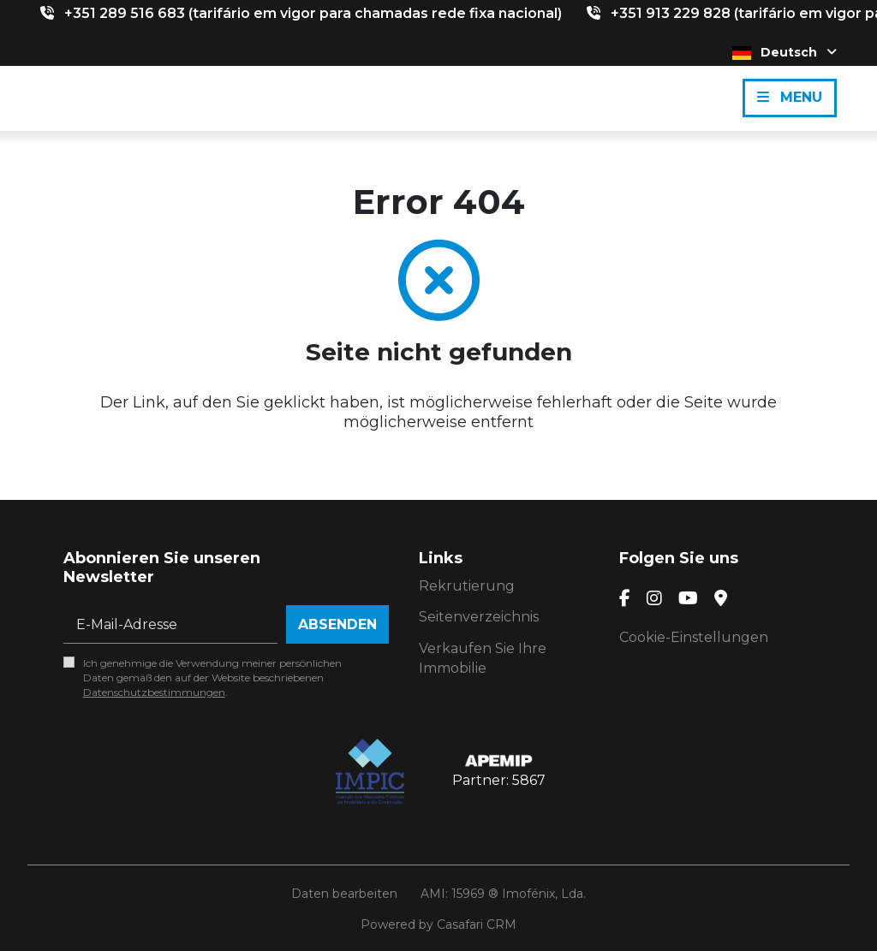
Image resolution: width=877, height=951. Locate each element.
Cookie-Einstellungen (693, 637)
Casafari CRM (476, 924)
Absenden (337, 624)
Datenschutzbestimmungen (154, 692)
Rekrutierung (467, 586)
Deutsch (784, 52)
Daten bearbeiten (344, 893)
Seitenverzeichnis (479, 617)
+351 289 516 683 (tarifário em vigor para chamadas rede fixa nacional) (313, 13)
